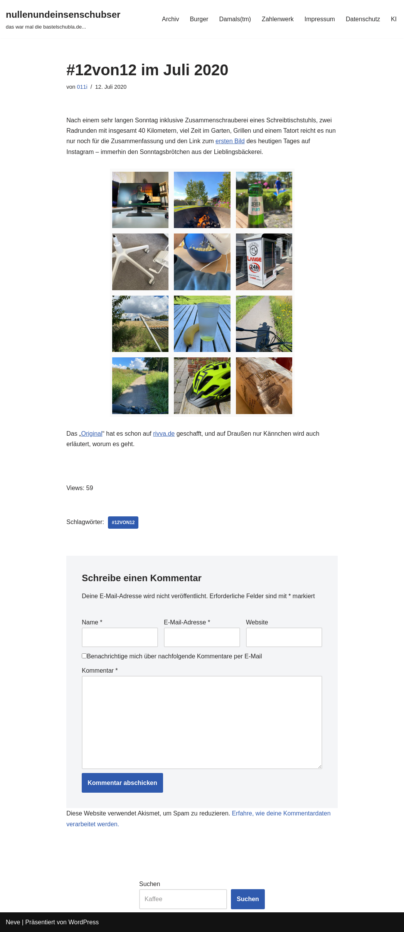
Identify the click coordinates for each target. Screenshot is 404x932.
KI (394, 19)
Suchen (149, 884)
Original (91, 433)
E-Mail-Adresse (187, 622)
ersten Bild (230, 141)
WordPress (83, 922)
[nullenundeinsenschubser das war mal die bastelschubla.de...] (63, 19)
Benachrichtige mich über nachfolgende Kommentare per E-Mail (172, 656)
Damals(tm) (235, 19)
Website (257, 622)
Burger (199, 19)
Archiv (170, 19)
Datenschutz (363, 19)
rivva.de (164, 433)
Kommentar (100, 670)
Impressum (320, 19)
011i (82, 87)
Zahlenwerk (278, 19)
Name (92, 622)
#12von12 (123, 522)
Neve (13, 922)
